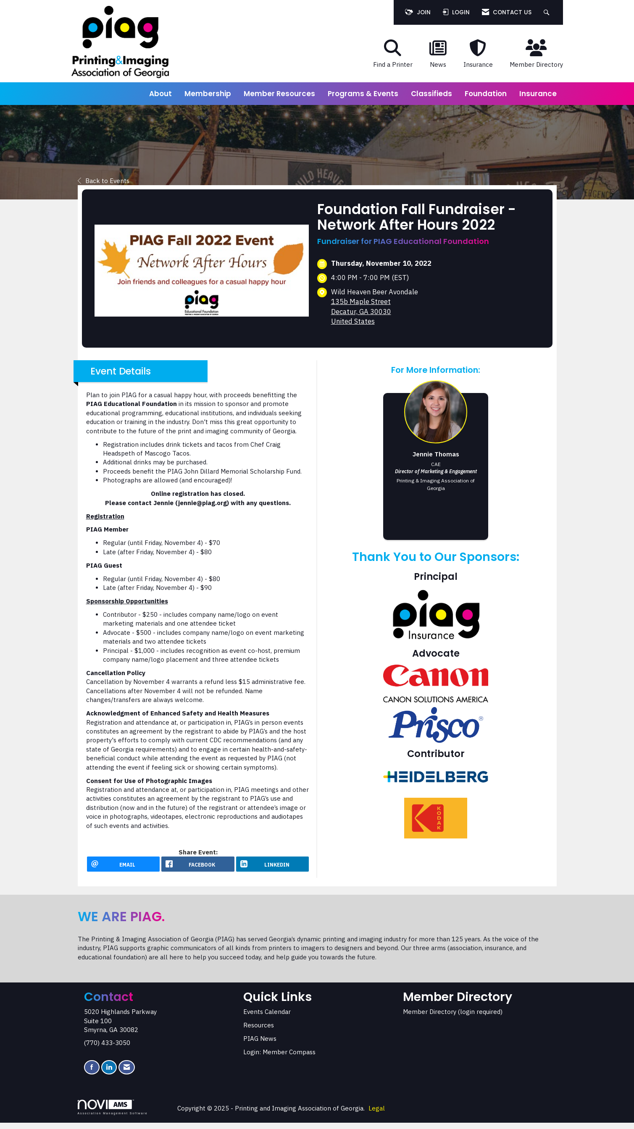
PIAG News (259, 1044)
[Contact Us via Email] (126, 1073)
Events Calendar (267, 1018)
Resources (258, 1031)
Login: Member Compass (279, 1058)
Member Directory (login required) (452, 1018)
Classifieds (431, 94)
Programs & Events (363, 94)
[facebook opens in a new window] (197, 867)
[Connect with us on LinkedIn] (109, 1073)
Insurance (538, 94)
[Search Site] (548, 12)
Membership (207, 94)
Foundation (486, 94)
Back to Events (103, 181)
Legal (376, 1115)
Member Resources (279, 94)
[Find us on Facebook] (92, 1073)
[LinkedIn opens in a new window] (272, 867)
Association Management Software (113, 1113)
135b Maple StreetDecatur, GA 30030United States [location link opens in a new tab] (361, 311)
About (160, 94)
